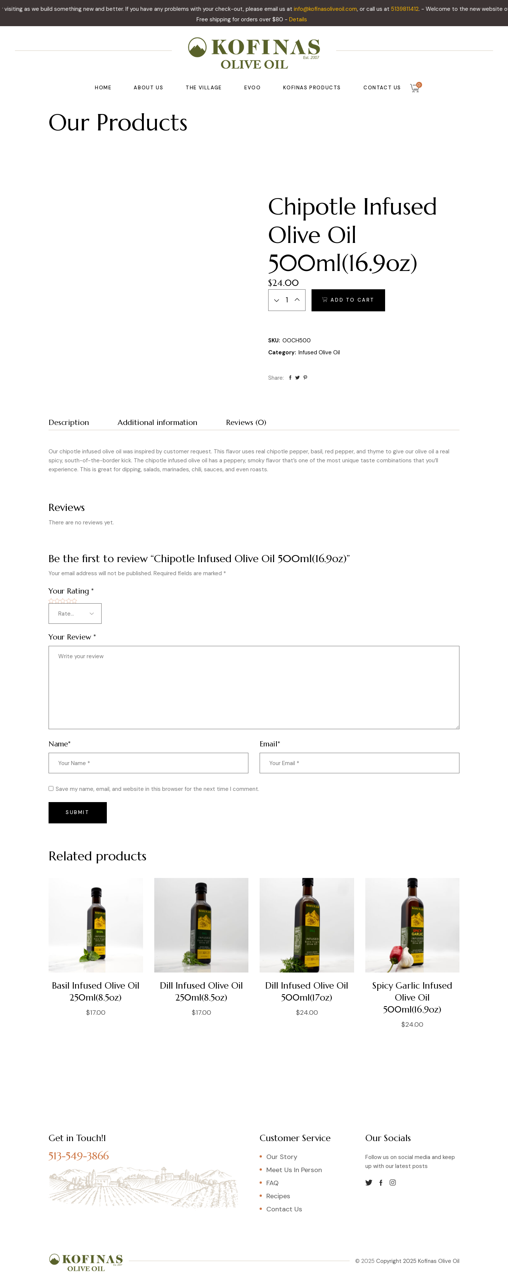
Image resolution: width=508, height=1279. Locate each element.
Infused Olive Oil (319, 352)
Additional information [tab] (157, 422)
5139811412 (413, 9)
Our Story (281, 1156)
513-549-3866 (79, 1155)
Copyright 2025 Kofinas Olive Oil (417, 1261)
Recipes (278, 1196)
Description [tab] (69, 422)
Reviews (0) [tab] (246, 422)
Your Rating (71, 591)
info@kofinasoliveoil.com (333, 9)
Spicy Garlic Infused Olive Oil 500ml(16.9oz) (412, 997)
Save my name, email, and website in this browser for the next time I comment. (157, 789)
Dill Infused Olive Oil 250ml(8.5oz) (201, 991)
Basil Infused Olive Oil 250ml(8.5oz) (95, 991)
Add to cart (353, 300)
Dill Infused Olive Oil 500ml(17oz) (306, 991)
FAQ (272, 1182)
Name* (60, 744)
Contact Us (284, 1209)
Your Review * (72, 637)
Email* (270, 744)
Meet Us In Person (294, 1169)
